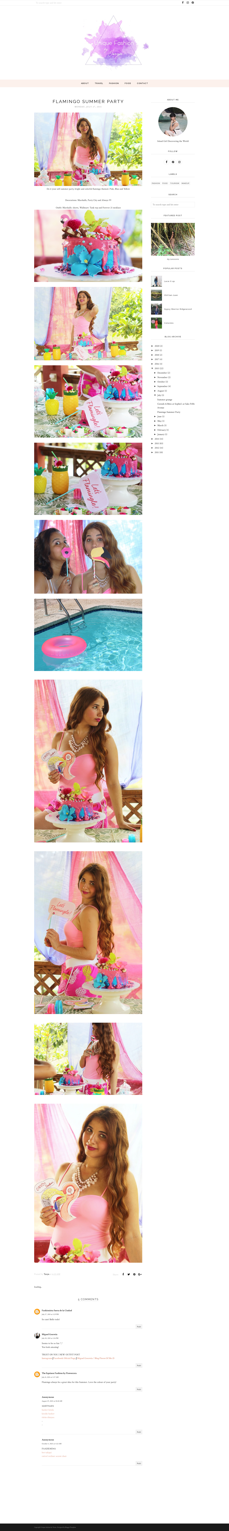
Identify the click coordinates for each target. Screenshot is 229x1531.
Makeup (185, 183)
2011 (157, 452)
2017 (157, 359)
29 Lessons (173, 259)
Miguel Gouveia (49, 1334)
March (160, 425)
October (161, 381)
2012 (157, 447)
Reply (139, 1327)
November (162, 377)
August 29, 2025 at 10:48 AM (52, 1401)
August (160, 390)
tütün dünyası (48, 1417)
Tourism (174, 183)
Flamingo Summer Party (168, 412)
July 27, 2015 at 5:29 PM (50, 1314)
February (161, 430)
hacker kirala (48, 1409)
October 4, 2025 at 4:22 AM (51, 1444)
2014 (157, 438)
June (159, 416)
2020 (157, 346)
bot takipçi (47, 1452)
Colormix (169, 323)
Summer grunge (164, 399)
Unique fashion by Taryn (48, 1527)
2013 (157, 443)
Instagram (47, 1358)
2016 (157, 363)
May (159, 421)
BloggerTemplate (70, 1527)
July (159, 395)
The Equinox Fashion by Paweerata (59, 1373)
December (162, 372)
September (162, 386)
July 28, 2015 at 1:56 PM (50, 1338)
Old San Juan (171, 295)
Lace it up (169, 281)
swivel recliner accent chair (54, 1456)
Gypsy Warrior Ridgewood (178, 309)
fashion (156, 183)
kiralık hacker (48, 1413)
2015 (157, 368)
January (160, 434)
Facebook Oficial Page (65, 1358)
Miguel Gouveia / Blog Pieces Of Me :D (95, 1358)
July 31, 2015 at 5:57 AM (50, 1377)
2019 (157, 350)
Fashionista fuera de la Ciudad (57, 1310)
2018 (157, 355)
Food (165, 183)
